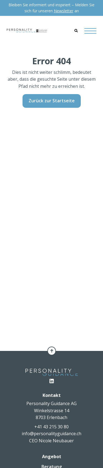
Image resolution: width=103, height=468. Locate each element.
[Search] (76, 30)
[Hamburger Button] (90, 31)
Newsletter (63, 10)
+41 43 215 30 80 (51, 427)
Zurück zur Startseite (52, 101)
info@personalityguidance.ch (51, 434)
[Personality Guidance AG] (27, 30)
